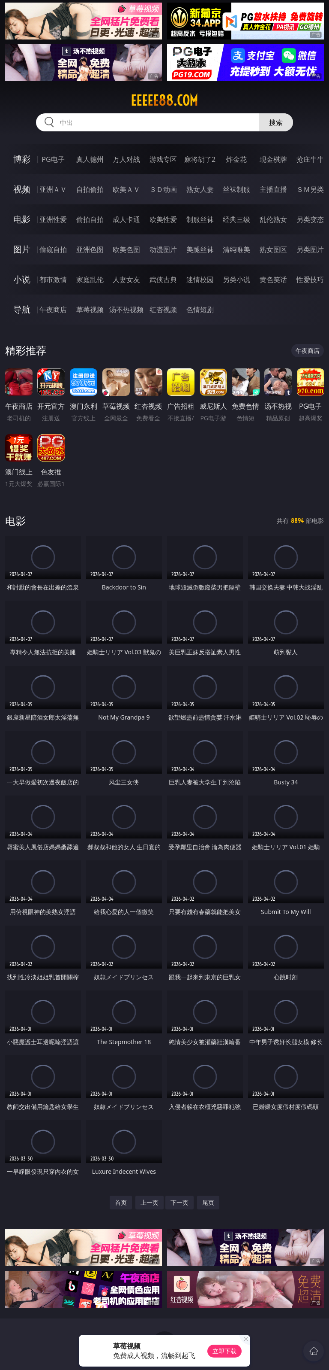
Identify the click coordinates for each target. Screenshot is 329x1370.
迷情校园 (200, 279)
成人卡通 (126, 219)
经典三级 (236, 219)
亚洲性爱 (53, 219)
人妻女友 (126, 279)
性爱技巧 (310, 279)
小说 (21, 279)
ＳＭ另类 (310, 189)
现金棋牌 (273, 159)
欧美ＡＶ (126, 189)
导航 (21, 309)
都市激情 (53, 279)
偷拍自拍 (90, 219)
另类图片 (310, 249)
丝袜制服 (236, 189)
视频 (21, 189)
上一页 (150, 1202)
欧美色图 (126, 249)
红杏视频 (163, 309)
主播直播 (273, 189)
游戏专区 (163, 159)
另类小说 (236, 279)
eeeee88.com (164, 100)
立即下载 (224, 1351)
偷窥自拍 (53, 249)
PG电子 (53, 159)
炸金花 (236, 159)
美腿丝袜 (200, 249)
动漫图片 (163, 249)
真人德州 (90, 159)
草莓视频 (90, 309)
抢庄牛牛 (310, 159)
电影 (21, 219)
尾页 (208, 1202)
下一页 (179, 1202)
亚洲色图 (90, 249)
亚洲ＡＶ (53, 189)
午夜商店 (53, 309)
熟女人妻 (200, 189)
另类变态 (310, 219)
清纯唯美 (236, 249)
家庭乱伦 (90, 279)
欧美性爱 (163, 219)
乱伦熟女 (273, 219)
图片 (21, 249)
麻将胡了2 (199, 159)
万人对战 (126, 159)
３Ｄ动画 (163, 189)
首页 (121, 1202)
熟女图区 (273, 249)
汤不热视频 (126, 309)
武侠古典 (163, 279)
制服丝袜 (200, 219)
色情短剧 (200, 309)
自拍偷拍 (90, 189)
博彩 (21, 159)
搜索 (276, 122)
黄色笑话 (273, 279)
